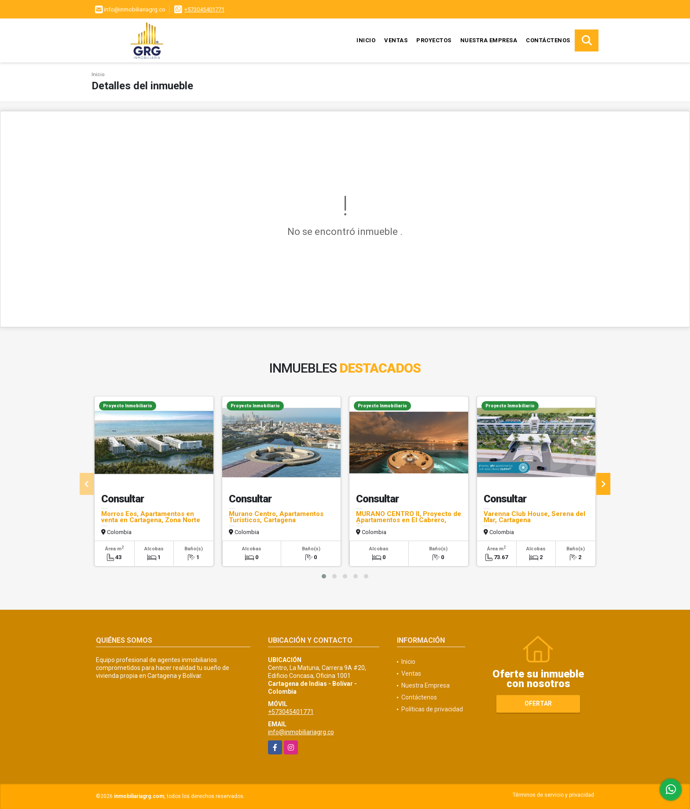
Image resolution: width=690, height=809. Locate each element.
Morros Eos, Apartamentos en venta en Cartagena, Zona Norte (150, 517)
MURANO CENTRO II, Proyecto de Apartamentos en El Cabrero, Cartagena (408, 520)
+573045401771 (204, 9)
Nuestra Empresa (489, 40)
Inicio (365, 40)
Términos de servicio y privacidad (553, 795)
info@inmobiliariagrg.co (301, 732)
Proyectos (433, 40)
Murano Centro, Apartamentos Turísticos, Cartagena (276, 517)
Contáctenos (548, 40)
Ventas (395, 40)
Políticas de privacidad (432, 709)
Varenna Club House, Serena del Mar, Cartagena (534, 517)
